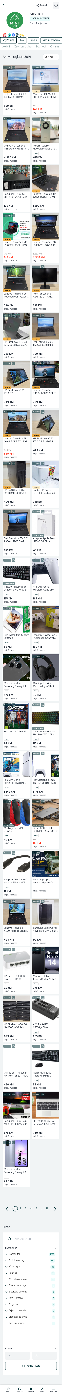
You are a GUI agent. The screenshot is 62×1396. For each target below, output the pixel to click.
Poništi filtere (31, 1366)
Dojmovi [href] (41, 46)
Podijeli (41, 5)
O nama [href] (54, 46)
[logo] (8, 1391)
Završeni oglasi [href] (23, 46)
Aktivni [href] (6, 46)
